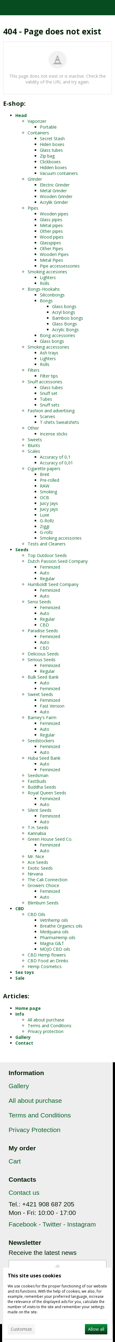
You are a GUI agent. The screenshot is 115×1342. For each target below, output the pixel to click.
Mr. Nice (36, 856)
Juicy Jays (49, 503)
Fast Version (52, 706)
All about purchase (46, 1020)
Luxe (44, 515)
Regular (47, 578)
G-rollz (46, 532)
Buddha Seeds (42, 787)
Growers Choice (43, 885)
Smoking (48, 492)
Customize (21, 1329)
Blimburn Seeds (43, 903)
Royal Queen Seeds (47, 793)
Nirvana (35, 874)
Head (21, 115)
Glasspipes (50, 243)
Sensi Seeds (39, 602)
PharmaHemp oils (57, 937)
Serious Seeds (42, 659)
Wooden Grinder (56, 196)
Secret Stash (52, 138)
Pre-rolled (49, 480)
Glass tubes (51, 150)
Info (19, 1014)
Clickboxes (50, 162)
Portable (48, 127)
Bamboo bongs (67, 318)
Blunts (34, 445)
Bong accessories (57, 335)
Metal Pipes (51, 260)
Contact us (24, 1192)
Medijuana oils (54, 932)
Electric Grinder (55, 185)
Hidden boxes (53, 167)
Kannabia (37, 833)
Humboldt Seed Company (53, 584)
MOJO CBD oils (55, 949)
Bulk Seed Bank (43, 677)
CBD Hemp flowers (47, 955)
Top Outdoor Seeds (47, 555)
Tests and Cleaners (47, 544)
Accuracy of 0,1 (55, 457)
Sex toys (24, 972)
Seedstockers (41, 741)
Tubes (46, 399)
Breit (44, 474)
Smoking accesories (47, 272)
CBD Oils (36, 914)
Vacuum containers (59, 173)
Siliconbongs (52, 295)
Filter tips (49, 376)
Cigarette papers (44, 468)
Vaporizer (37, 121)
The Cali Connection (47, 879)
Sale (20, 978)
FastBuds (37, 781)
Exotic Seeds (40, 868)
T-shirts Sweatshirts (59, 422)
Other (33, 428)
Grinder (35, 179)
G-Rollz (47, 521)
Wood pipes (51, 237)
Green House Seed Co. (50, 839)
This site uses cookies (34, 1275)
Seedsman (38, 775)
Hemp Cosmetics (45, 966)
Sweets (35, 439)
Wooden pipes (54, 214)
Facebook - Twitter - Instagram (52, 1224)
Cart (15, 1161)
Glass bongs (64, 306)
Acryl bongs (63, 312)
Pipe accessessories (60, 266)
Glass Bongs (64, 324)
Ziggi (44, 526)
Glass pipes (51, 219)
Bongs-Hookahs (44, 289)
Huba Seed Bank (44, 758)
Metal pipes (51, 225)
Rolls (44, 283)
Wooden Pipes (54, 254)
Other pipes (51, 231)
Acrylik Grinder (54, 202)
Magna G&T (52, 943)
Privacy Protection (34, 1129)
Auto (44, 573)
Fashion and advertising (51, 411)
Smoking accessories (48, 347)
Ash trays (49, 353)
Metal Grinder (53, 190)
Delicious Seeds (43, 654)
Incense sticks (53, 434)
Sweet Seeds (40, 694)
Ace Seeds (38, 862)
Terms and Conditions (49, 1025)
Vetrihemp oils (54, 920)
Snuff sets (49, 405)
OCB (44, 497)
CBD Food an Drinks (48, 961)
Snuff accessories (45, 382)
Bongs (46, 301)
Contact (24, 1043)
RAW (44, 486)
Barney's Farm (42, 717)
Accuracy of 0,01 (56, 463)
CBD (44, 625)
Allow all (96, 1329)
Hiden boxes (52, 144)
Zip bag (47, 156)
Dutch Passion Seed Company (58, 561)
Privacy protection (45, 1031)
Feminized (50, 567)
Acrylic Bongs (65, 329)
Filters (34, 370)
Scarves (47, 416)
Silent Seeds (40, 810)
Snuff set (48, 393)
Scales (34, 451)
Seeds (22, 549)
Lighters (48, 277)
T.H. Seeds (38, 827)
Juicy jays (49, 509)
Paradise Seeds (43, 631)
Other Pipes (51, 248)
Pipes (33, 208)
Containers (38, 133)
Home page (28, 1008)
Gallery (23, 1037)
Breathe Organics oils (61, 926)
